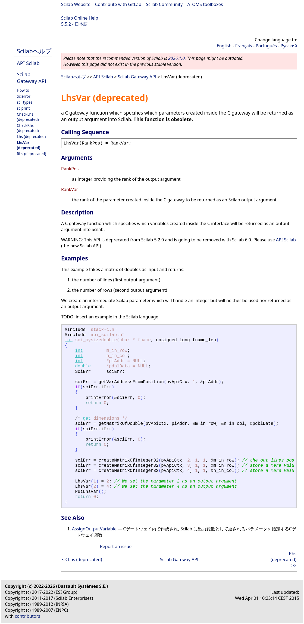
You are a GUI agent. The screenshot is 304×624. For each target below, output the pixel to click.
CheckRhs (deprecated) (28, 128)
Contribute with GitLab (118, 4)
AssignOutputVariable (94, 529)
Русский (289, 46)
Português (266, 46)
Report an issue (115, 546)
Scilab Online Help (79, 18)
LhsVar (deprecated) (28, 145)
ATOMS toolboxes (205, 4)
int (69, 340)
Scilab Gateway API (31, 77)
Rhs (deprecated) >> (283, 559)
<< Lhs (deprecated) (82, 559)
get (87, 418)
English (224, 46)
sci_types (24, 102)
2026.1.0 (176, 58)
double (83, 366)
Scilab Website (75, 4)
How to (23, 90)
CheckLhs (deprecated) (28, 117)
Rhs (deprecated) (31, 153)
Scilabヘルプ (34, 51)
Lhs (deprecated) (31, 136)
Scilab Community (164, 4)
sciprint (23, 108)
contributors (27, 616)
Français (243, 46)
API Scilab (28, 63)
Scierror (23, 96)
